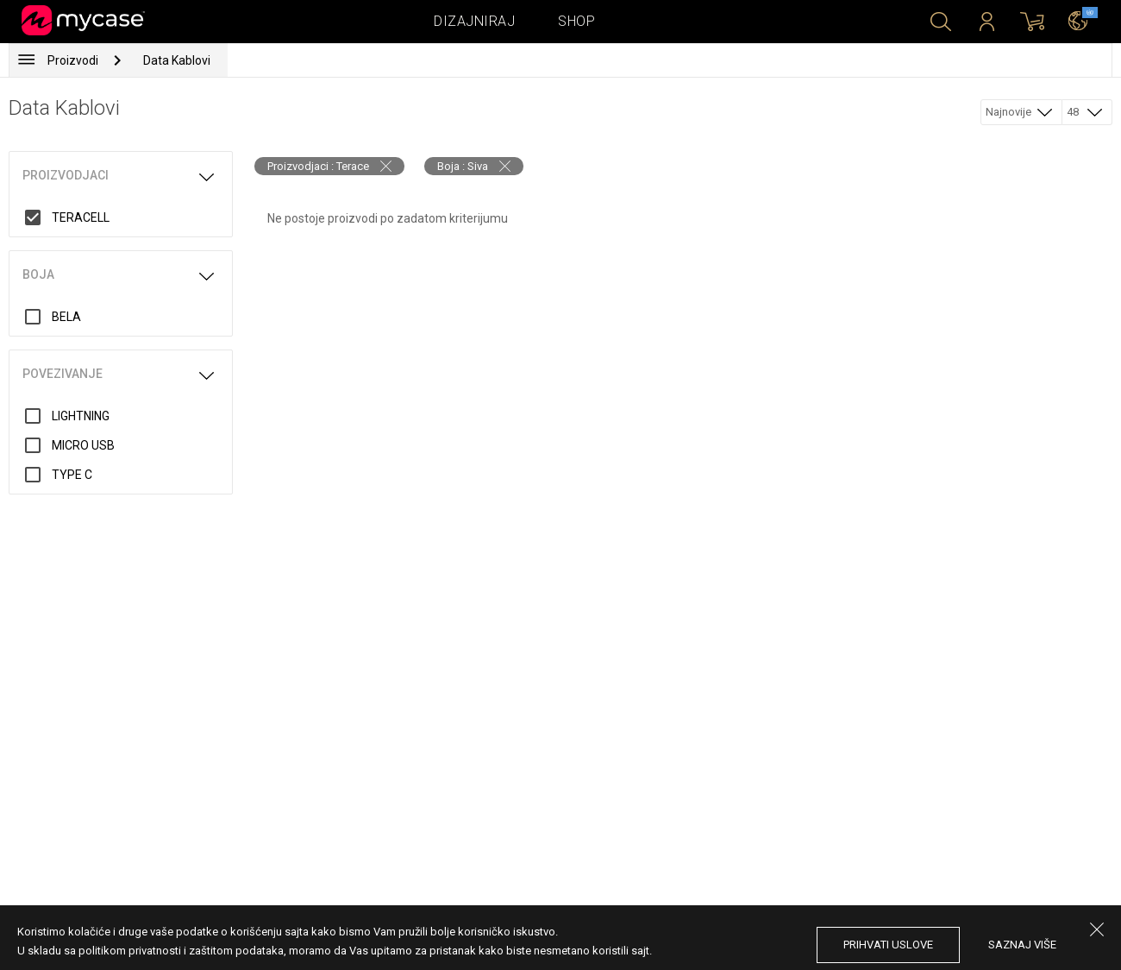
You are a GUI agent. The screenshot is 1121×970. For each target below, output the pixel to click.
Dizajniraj (474, 21)
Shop (576, 21)
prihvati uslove (888, 944)
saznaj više (1022, 944)
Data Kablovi (176, 60)
